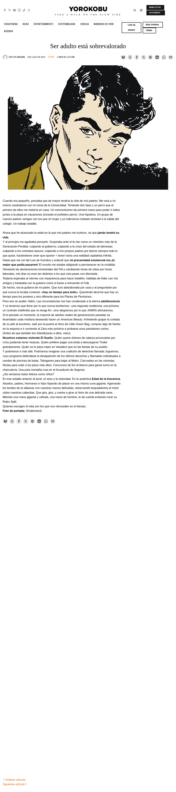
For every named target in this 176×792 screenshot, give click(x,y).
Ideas (51, 57)
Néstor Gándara (17, 57)
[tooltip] (5, 10)
